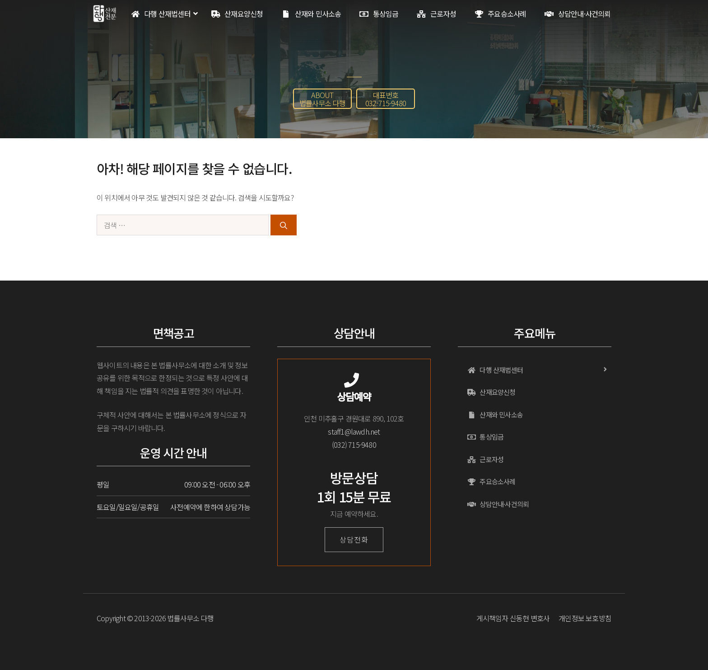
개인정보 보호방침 (585, 618)
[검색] (283, 225)
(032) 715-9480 (354, 444)
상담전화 (354, 539)
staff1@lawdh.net (354, 431)
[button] (322, 99)
